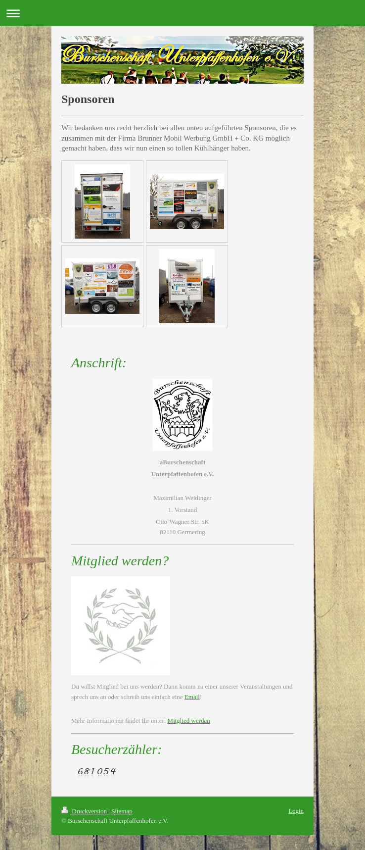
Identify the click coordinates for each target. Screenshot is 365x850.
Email (192, 696)
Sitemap (122, 811)
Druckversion (84, 811)
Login (296, 810)
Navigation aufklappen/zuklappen (182, 13)
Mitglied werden (189, 720)
